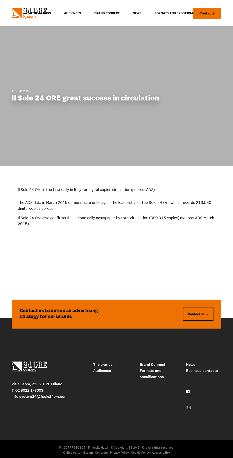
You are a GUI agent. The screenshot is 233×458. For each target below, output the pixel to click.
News (190, 364)
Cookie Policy (140, 452)
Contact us (196, 314)
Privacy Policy (119, 452)
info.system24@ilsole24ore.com (40, 396)
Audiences (102, 370)
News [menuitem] (137, 13)
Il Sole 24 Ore (29, 189)
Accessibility (161, 452)
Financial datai (98, 447)
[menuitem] (188, 408)
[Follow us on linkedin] (188, 392)
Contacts (207, 13)
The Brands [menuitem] (41, 13)
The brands (103, 364)
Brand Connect (152, 364)
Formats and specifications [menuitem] (178, 13)
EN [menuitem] (188, 407)
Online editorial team (78, 452)
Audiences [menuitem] (72, 13)
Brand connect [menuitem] (107, 13)
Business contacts (202, 370)
